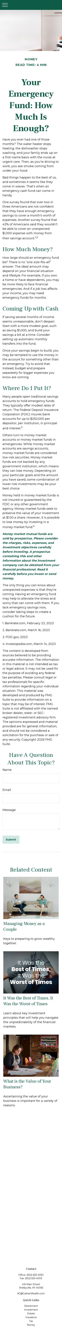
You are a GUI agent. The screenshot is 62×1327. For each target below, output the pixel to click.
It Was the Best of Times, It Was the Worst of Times (28, 1001)
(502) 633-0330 (35, 1274)
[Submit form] (10, 840)
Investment (31, 1309)
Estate (31, 1313)
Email (6, 790)
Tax (31, 1321)
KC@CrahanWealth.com (31, 1293)
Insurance (31, 1317)
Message (9, 810)
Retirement (31, 1305)
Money (31, 1324)
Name (7, 770)
